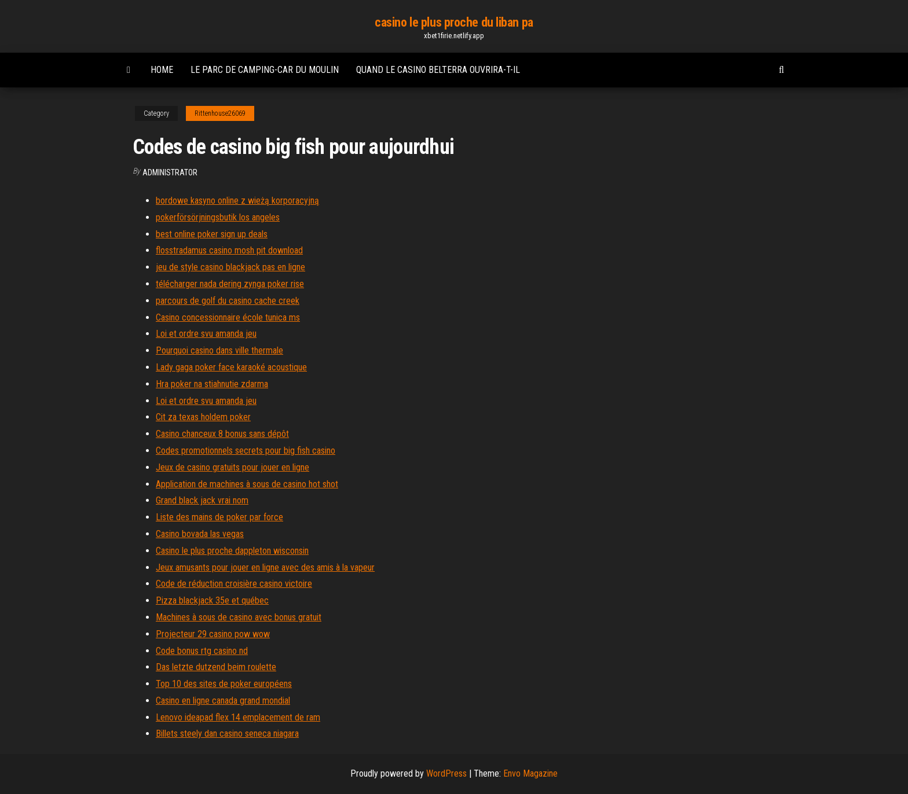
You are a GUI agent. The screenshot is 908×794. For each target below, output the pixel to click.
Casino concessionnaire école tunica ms (228, 317)
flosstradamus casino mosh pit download (229, 250)
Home (162, 69)
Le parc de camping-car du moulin (265, 69)
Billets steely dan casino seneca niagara (227, 733)
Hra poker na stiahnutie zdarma (212, 383)
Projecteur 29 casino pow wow (213, 633)
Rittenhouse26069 (220, 113)
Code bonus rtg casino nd (202, 650)
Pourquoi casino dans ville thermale (219, 350)
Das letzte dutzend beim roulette (216, 666)
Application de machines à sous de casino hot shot (247, 484)
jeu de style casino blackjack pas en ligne (230, 267)
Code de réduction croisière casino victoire (234, 583)
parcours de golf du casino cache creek (227, 300)
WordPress (446, 773)
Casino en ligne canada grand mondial (223, 700)
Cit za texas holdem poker (203, 416)
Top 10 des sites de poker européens (224, 683)
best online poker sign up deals (212, 234)
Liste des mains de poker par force (219, 517)
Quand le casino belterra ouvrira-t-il (438, 69)
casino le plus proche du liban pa (454, 22)
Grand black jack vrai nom (202, 500)
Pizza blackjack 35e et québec (212, 600)
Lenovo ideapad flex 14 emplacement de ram (238, 717)
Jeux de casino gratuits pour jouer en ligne (232, 467)
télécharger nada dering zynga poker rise (230, 283)
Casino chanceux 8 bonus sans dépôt (222, 433)
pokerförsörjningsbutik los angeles (218, 217)
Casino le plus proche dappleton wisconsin (232, 550)
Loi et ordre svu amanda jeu (206, 333)
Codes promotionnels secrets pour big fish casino (245, 450)
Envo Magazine (530, 773)
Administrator (169, 172)
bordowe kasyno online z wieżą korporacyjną (237, 200)
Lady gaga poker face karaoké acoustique (231, 367)
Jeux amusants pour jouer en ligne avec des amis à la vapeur (265, 567)
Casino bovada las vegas (200, 533)
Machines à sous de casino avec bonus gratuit (238, 617)
